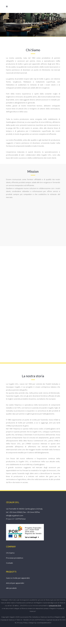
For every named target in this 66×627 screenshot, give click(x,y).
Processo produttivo (14, 558)
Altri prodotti (11, 588)
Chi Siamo (10, 553)
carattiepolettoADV (44, 623)
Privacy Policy (22, 623)
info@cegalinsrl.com (14, 515)
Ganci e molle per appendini (18, 578)
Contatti (9, 563)
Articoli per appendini (15, 583)
